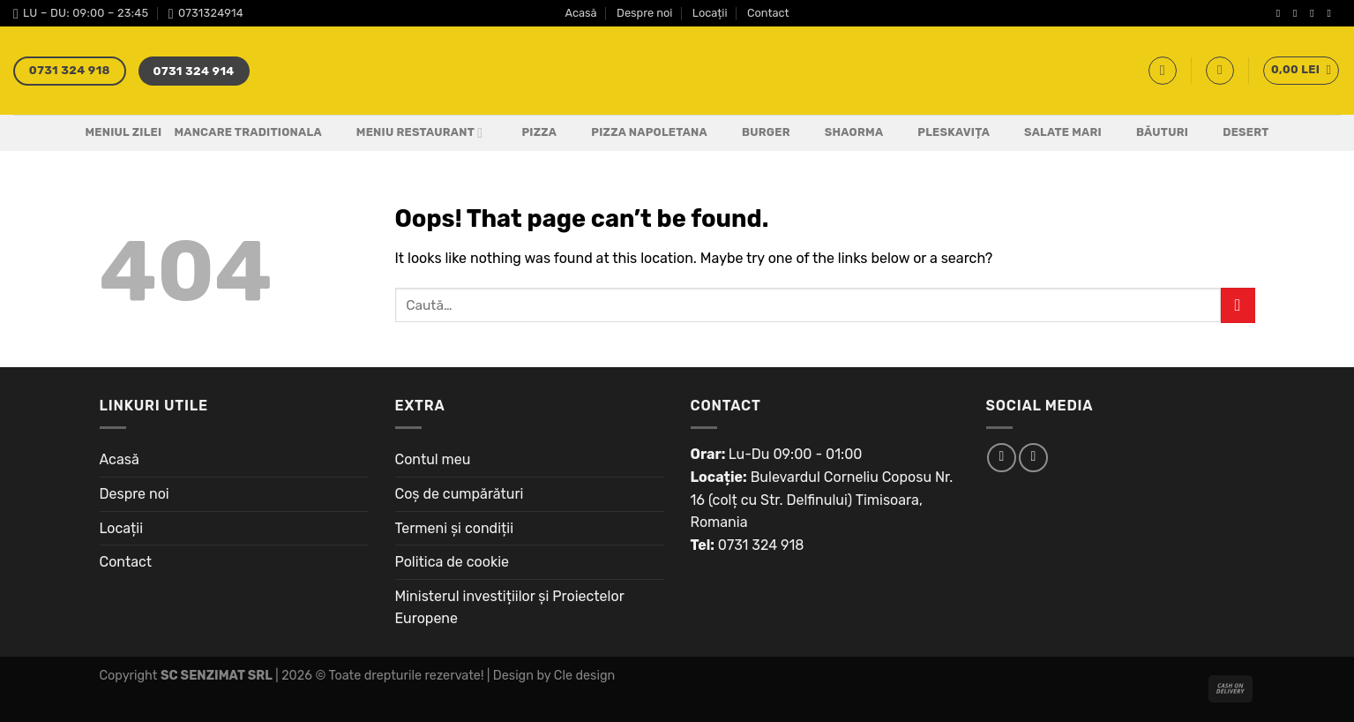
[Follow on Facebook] (1281, 13)
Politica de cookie (452, 561)
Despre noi (644, 12)
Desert (1234, 133)
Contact (768, 12)
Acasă (580, 12)
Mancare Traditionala (247, 132)
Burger (755, 133)
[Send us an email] (1332, 13)
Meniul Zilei (123, 132)
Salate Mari (1052, 133)
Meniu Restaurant (408, 133)
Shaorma (843, 133)
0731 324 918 (761, 545)
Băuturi (1151, 133)
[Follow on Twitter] (1315, 13)
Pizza (528, 133)
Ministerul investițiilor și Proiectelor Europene (510, 608)
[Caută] (1162, 70)
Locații (710, 12)
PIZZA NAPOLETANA (638, 133)
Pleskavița (942, 133)
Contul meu (433, 459)
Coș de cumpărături (459, 493)
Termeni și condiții (454, 528)
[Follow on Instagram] (1298, 13)
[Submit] (1238, 305)
